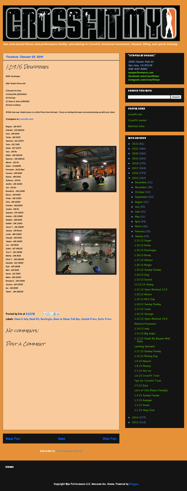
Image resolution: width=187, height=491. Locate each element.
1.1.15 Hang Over (144, 410)
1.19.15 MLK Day (144, 299)
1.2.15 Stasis (142, 405)
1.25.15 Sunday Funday (147, 270)
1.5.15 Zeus (141, 385)
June (138, 211)
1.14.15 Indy (141, 328)
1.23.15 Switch (143, 279)
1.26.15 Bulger (143, 265)
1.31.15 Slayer (142, 240)
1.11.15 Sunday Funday (147, 351)
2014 (135, 417)
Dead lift (34, 319)
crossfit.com (26, 119)
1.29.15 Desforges (145, 250)
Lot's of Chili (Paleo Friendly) (151, 390)
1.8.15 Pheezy (142, 366)
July (137, 207)
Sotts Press (104, 319)
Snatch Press (89, 319)
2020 (135, 153)
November (141, 187)
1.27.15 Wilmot (143, 260)
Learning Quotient (144, 346)
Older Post (110, 438)
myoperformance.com (140, 72)
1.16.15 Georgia (143, 314)
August (139, 202)
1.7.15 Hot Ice (142, 371)
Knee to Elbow (61, 319)
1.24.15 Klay (141, 275)
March (138, 226)
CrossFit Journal (137, 120)
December (141, 182)
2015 (135, 178)
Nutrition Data (136, 126)
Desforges (46, 319)
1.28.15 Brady (142, 255)
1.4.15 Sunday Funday (146, 395)
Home (61, 438)
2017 (135, 168)
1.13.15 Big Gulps (144, 333)
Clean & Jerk (21, 319)
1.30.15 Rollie (142, 245)
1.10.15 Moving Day (146, 356)
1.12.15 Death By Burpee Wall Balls (152, 340)
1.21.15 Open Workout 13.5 (150, 289)
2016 (135, 173)
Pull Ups (75, 319)
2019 (135, 158)
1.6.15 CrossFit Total (146, 375)
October (140, 192)
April (138, 221)
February (140, 231)
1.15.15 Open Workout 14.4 (150, 319)
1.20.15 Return (143, 294)
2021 (135, 148)
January (139, 236)
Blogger (133, 484)
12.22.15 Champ (144, 284)
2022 (135, 144)
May (137, 216)
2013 (135, 422)
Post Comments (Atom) (69, 451)
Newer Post (13, 438)
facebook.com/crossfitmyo (143, 76)
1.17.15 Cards (142, 309)
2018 (135, 163)
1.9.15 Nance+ (142, 361)
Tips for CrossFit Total (147, 380)
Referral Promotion (145, 324)
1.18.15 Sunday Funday (147, 304)
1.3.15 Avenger (143, 400)
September (141, 197)
